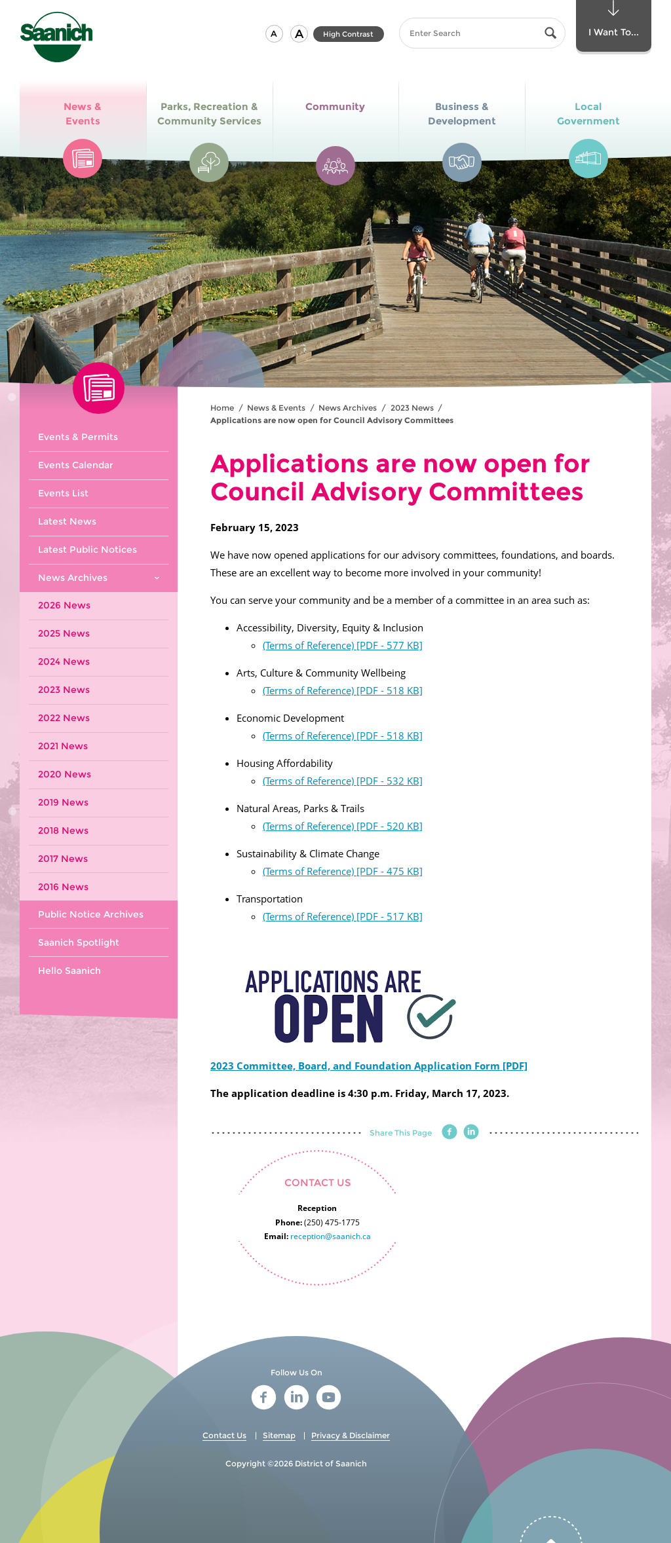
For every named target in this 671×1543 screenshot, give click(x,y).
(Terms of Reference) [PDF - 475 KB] (343, 871)
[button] (274, 34)
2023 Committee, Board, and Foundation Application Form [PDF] (368, 1065)
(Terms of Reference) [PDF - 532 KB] (343, 780)
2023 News (412, 408)
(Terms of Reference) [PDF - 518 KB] (343, 690)
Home (222, 408)
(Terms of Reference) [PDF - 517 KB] (343, 916)
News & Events (276, 408)
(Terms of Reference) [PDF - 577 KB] (343, 645)
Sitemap (279, 1435)
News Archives (347, 408)
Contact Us (224, 1435)
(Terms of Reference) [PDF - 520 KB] (343, 825)
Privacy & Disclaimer (350, 1435)
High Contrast (348, 34)
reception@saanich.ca (330, 1236)
